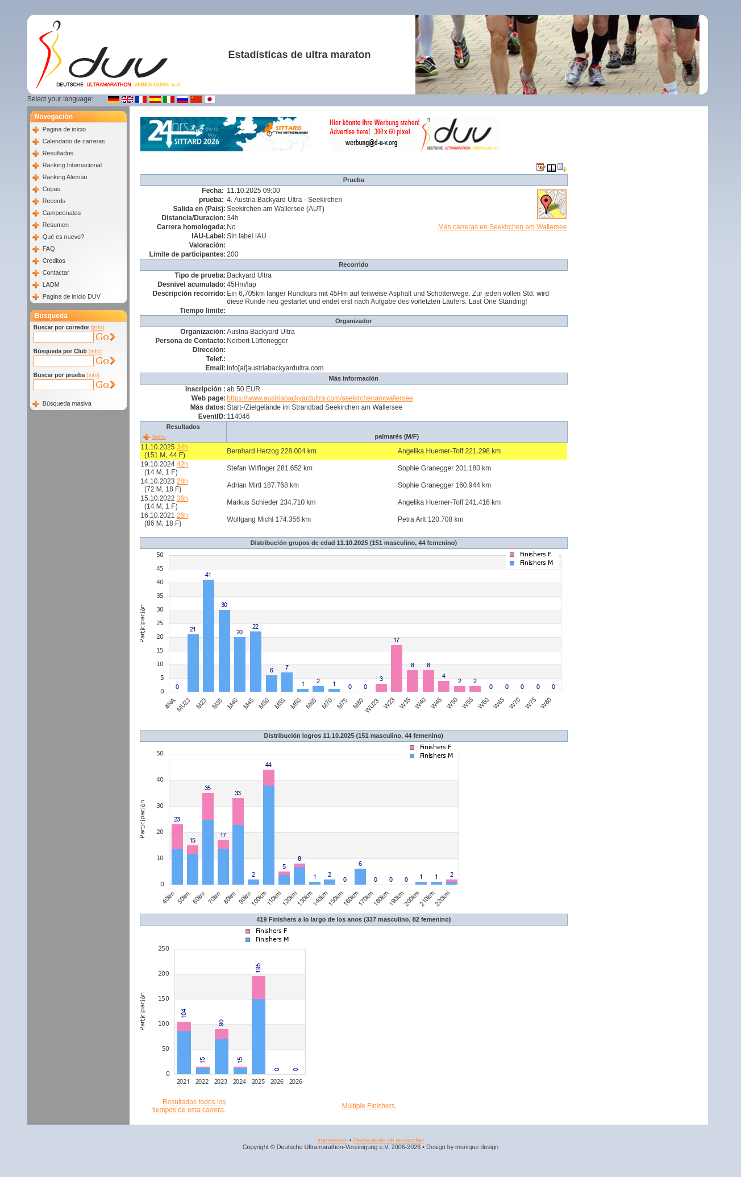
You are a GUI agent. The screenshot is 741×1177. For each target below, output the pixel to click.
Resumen (56, 224)
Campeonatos (62, 212)
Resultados (58, 153)
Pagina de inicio (64, 129)
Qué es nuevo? (63, 236)
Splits (159, 436)
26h (182, 515)
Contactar (56, 272)
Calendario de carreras (74, 141)
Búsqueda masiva (67, 403)
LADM (51, 284)
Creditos (54, 260)
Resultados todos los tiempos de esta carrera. (189, 1106)
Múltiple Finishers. (369, 1106)
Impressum (332, 1140)
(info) (97, 327)
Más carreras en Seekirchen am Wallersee (502, 227)
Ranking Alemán (65, 177)
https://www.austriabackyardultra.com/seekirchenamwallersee (320, 398)
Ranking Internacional (72, 165)
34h (182, 447)
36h (182, 498)
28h (182, 481)
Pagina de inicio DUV (72, 296)
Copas (51, 188)
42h (182, 464)
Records (54, 200)
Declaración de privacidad (388, 1140)
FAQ (49, 248)
